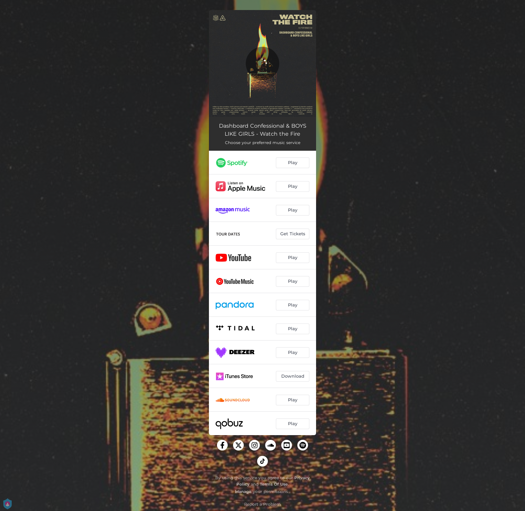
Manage (243, 491)
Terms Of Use (274, 484)
